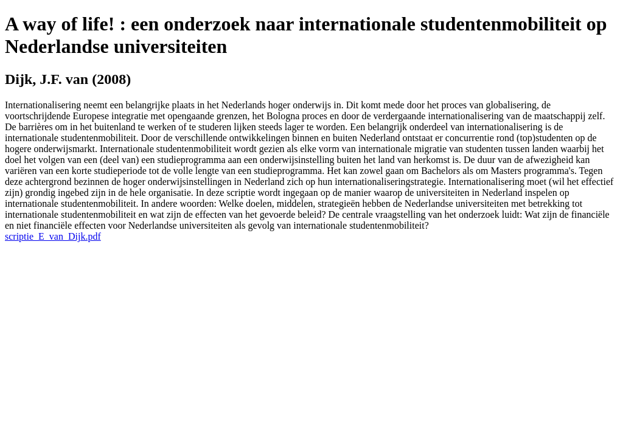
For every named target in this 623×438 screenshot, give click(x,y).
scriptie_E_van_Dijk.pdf (53, 236)
